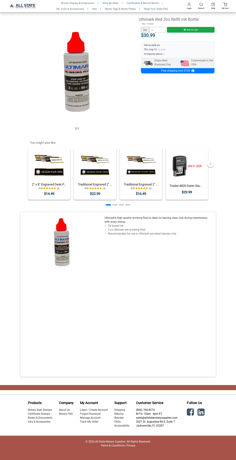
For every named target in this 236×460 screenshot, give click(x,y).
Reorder (119, 417)
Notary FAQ (66, 413)
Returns (119, 413)
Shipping (119, 409)
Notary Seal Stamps (40, 409)
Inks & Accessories (39, 421)
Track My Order (89, 421)
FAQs (117, 421)
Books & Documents (40, 417)
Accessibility (121, 425)
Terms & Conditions (112, 445)
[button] (108, 205)
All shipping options (154, 54)
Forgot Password (90, 413)
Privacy (131, 445)
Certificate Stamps (39, 413)
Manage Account (90, 417)
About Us (64, 409)
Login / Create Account (94, 409)
